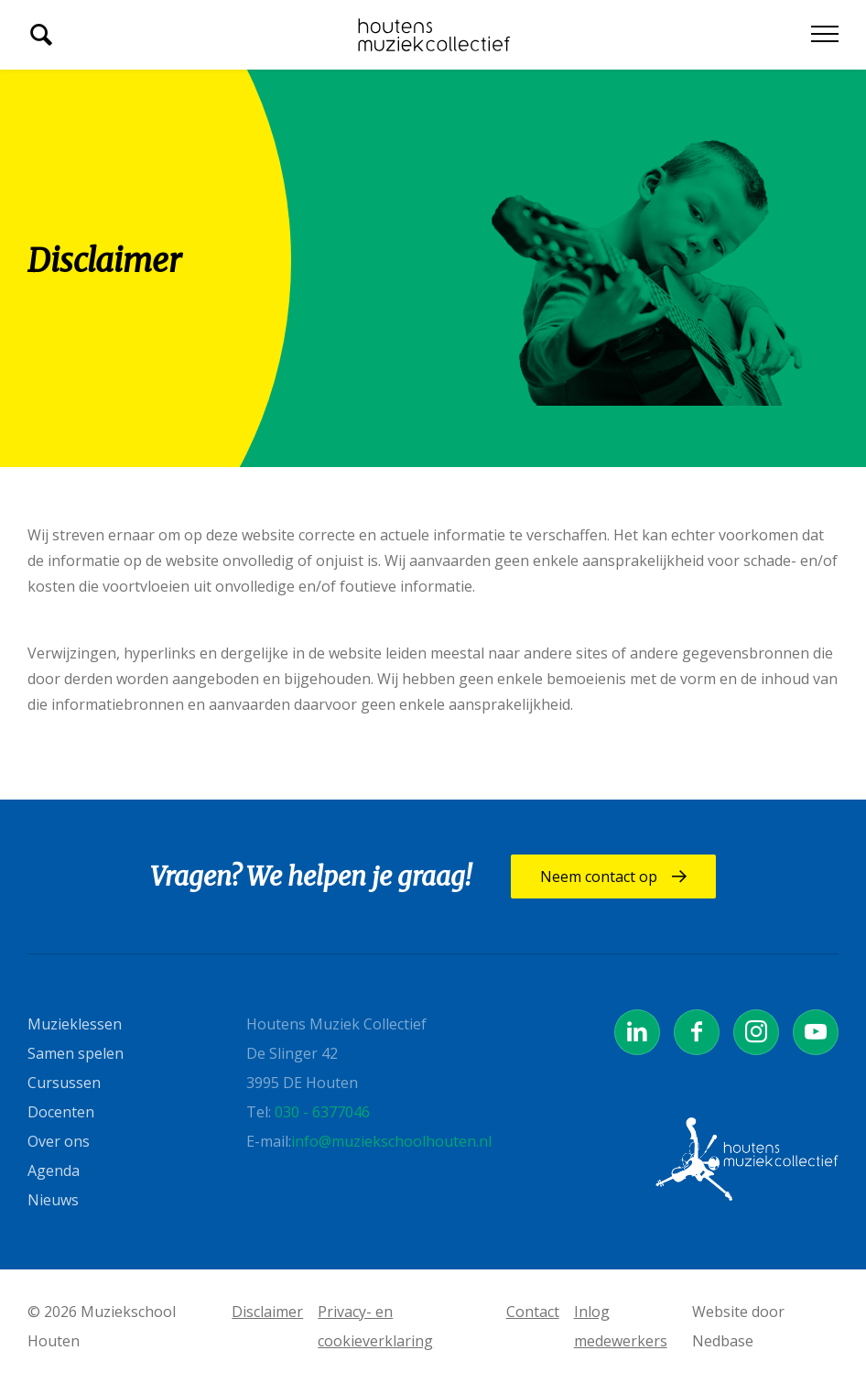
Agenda (53, 1170)
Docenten (60, 1112)
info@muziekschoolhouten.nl (391, 1141)
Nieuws (53, 1200)
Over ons (58, 1141)
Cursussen (64, 1083)
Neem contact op (607, 876)
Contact (532, 1311)
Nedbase (722, 1341)
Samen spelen (75, 1053)
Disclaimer (267, 1311)
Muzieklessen (74, 1024)
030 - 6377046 (322, 1112)
